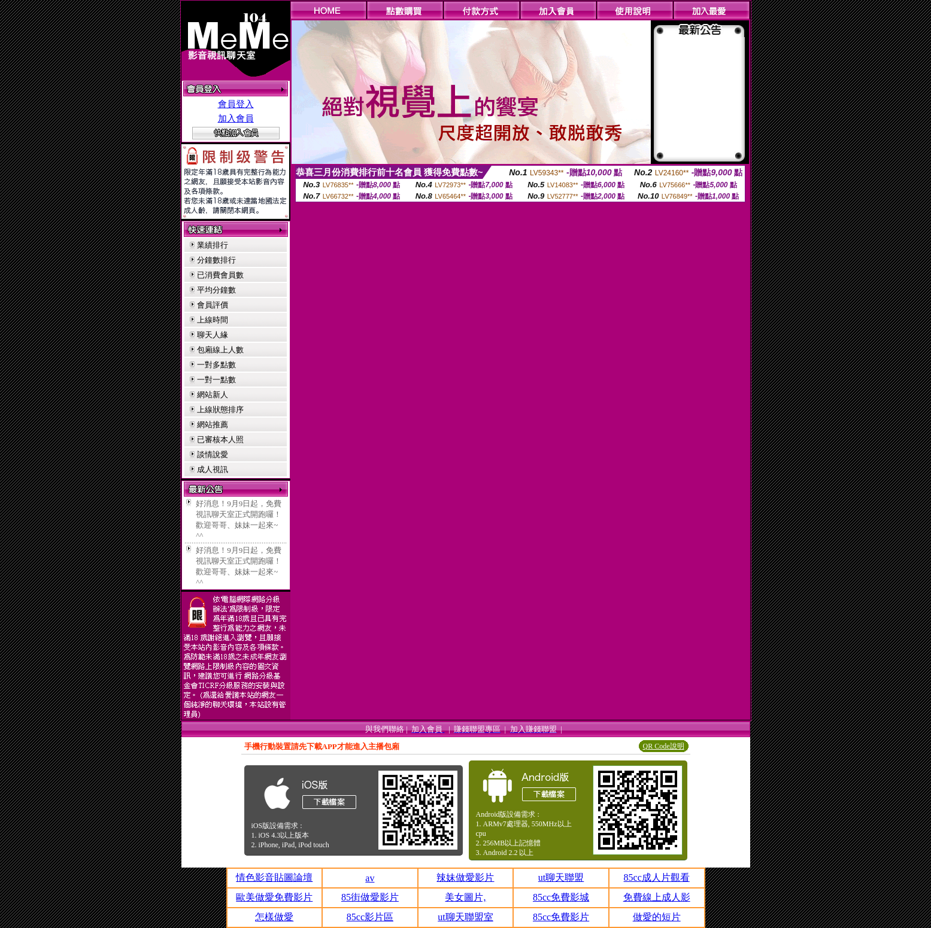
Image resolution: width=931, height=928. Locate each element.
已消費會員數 (220, 274)
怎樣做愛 (274, 917)
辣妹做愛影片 (465, 877)
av (369, 878)
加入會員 (236, 118)
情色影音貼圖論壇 (274, 877)
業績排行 (212, 245)
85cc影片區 (370, 917)
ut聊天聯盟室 (465, 917)
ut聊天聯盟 (561, 877)
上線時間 (212, 319)
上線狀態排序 (220, 409)
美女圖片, (465, 897)
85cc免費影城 (561, 897)
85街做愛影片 (370, 897)
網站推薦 (212, 424)
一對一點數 (216, 379)
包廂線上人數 (220, 349)
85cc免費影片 (561, 917)
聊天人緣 (212, 334)
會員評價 (212, 304)
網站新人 (212, 394)
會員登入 (236, 104)
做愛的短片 (657, 917)
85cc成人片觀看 (657, 877)
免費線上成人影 (656, 897)
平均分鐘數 (216, 289)
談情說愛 (212, 454)
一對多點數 (216, 364)
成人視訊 (212, 469)
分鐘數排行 (216, 259)
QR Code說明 (663, 746)
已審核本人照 (220, 439)
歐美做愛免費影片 (274, 897)
